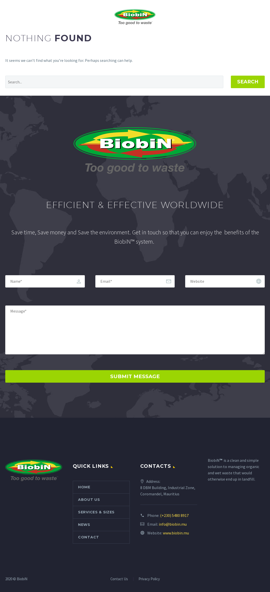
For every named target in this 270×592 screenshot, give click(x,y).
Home (84, 487)
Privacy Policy (149, 579)
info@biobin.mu (173, 524)
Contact (88, 537)
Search (247, 82)
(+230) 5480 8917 (174, 515)
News (84, 524)
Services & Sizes (96, 512)
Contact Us (119, 579)
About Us (89, 499)
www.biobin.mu (176, 532)
